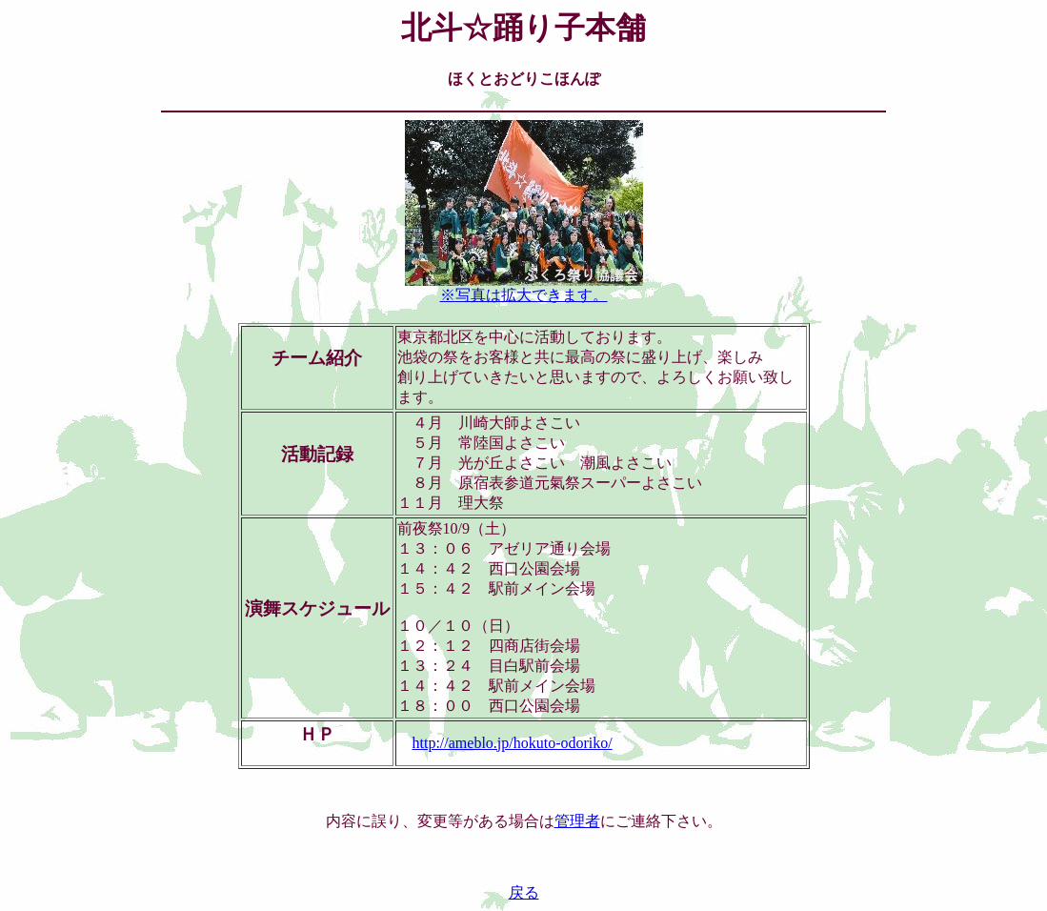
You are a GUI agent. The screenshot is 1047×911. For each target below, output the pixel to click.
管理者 (577, 821)
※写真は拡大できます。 (524, 288)
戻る (524, 892)
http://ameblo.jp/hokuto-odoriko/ (513, 743)
